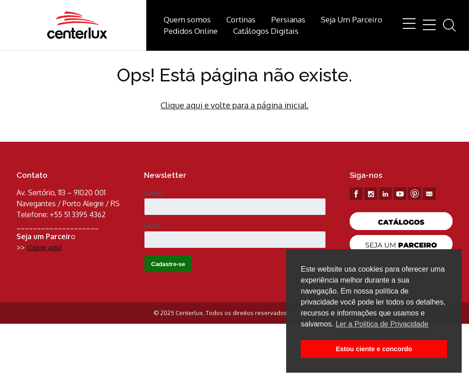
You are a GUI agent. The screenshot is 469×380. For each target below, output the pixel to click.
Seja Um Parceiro (351, 19)
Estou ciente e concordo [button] (374, 349)
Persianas (288, 19)
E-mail (153, 193)
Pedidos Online (191, 31)
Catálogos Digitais (265, 31)
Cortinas (241, 19)
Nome (152, 226)
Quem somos (187, 19)
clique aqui (44, 247)
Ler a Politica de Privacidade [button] (382, 324)
